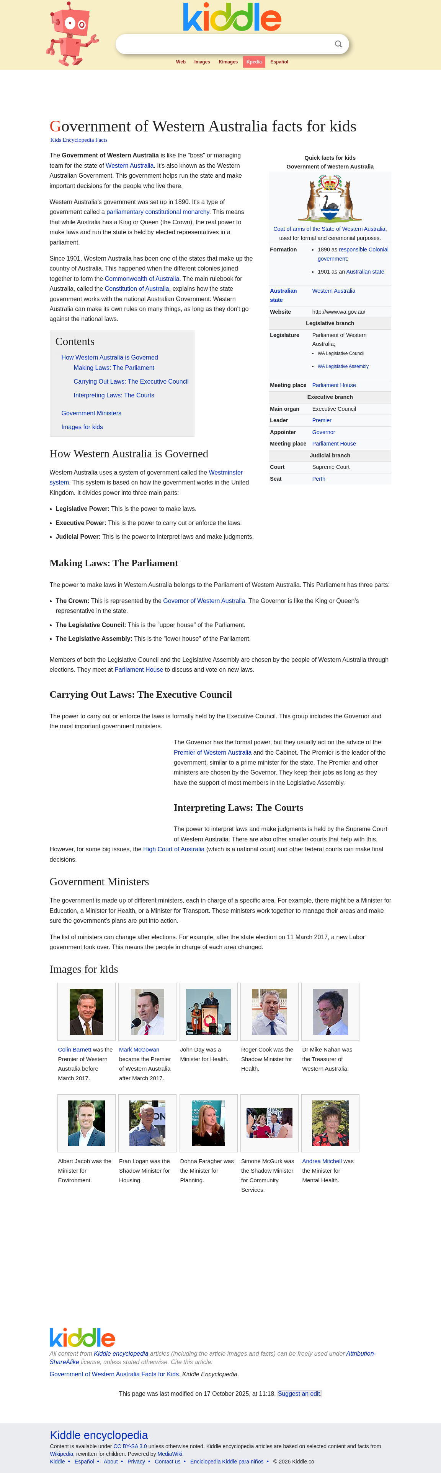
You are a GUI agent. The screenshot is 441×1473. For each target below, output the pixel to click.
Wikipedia (62, 1454)
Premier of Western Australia (213, 752)
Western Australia (334, 291)
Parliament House (334, 385)
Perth (318, 479)
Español (279, 62)
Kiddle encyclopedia (121, 1353)
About (111, 1461)
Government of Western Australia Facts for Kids (114, 1374)
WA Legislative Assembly (343, 366)
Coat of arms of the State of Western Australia (329, 229)
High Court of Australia (173, 849)
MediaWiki (170, 1454)
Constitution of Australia (137, 288)
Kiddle (57, 1461)
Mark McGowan (139, 1049)
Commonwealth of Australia (142, 278)
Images (202, 62)
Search (338, 44)
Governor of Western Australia (204, 601)
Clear (322, 44)
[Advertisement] (220, 92)
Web (181, 62)
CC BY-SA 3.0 (130, 1446)
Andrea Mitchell (322, 1161)
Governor (323, 432)
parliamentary (125, 212)
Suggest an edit (299, 1393)
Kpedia (254, 62)
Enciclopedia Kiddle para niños (226, 1461)
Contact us (168, 1461)
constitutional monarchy (177, 212)
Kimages (228, 62)
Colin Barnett (74, 1049)
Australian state (365, 272)
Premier (322, 420)
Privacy (136, 1461)
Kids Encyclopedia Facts (79, 140)
